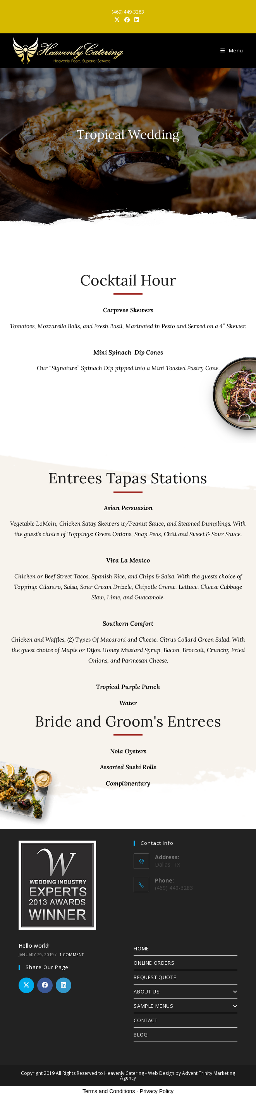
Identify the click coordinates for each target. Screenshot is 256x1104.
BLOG (141, 1034)
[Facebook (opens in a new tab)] (127, 19)
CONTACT (145, 1020)
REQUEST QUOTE (155, 977)
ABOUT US (185, 991)
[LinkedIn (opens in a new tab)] (136, 19)
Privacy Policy (157, 1091)
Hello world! (34, 945)
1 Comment (71, 954)
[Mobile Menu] (231, 50)
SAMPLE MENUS (185, 1005)
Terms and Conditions (108, 1091)
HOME (141, 948)
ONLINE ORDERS (154, 962)
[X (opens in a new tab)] (118, 19)
